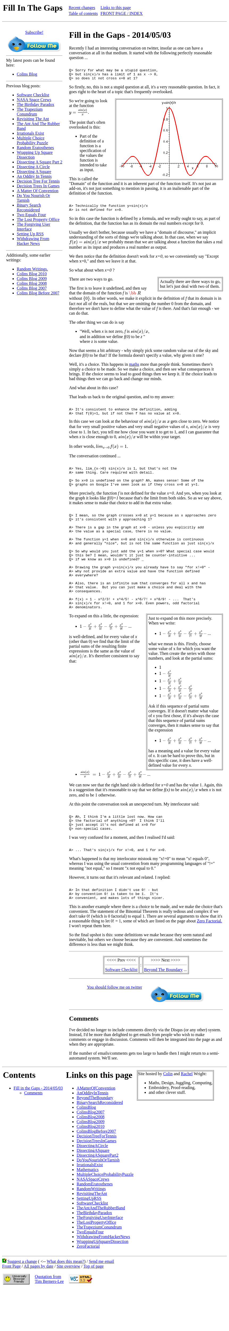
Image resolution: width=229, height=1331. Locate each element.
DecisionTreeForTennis (96, 1177)
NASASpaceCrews (93, 1220)
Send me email (101, 1303)
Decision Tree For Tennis (38, 181)
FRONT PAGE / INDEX (121, 13)
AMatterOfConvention (96, 1129)
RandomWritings (91, 1230)
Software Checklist (33, 95)
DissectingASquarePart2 (97, 1196)
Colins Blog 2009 (32, 278)
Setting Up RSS (30, 234)
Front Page (11, 1307)
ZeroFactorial (88, 1287)
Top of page (93, 1307)
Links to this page (115, 7)
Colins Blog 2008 (32, 283)
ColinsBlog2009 (90, 1163)
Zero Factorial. (209, 962)
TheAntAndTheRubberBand (101, 1249)
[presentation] (79, 115)
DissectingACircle (92, 1187)
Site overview (68, 1307)
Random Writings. (32, 269)
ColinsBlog (86, 1149)
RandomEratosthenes (95, 1225)
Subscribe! (34, 32)
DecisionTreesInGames (96, 1182)
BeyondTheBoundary (95, 1139)
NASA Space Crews (34, 99)
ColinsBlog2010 (90, 1168)
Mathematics (88, 1211)
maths (134, 370)
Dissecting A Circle (33, 167)
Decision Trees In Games (38, 186)
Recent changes (82, 7)
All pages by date (38, 1307)
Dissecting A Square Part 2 (39, 162)
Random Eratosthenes (35, 147)
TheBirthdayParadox (94, 1254)
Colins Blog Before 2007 (38, 293)
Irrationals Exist (30, 133)
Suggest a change (22, 1303)
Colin (168, 1115)
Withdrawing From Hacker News (33, 241)
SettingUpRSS (89, 1240)
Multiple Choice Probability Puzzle (32, 140)
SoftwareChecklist (92, 1244)
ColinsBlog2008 (90, 1158)
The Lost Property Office (38, 219)
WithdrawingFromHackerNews (103, 1278)
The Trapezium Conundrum (30, 111)
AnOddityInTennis (92, 1134)
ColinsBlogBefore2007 (96, 1172)
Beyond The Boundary (163, 1011)
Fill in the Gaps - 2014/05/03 (38, 1129)
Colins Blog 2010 (32, 274)
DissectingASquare (93, 1192)
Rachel (187, 1115)
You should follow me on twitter (114, 1028)
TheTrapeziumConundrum (99, 1268)
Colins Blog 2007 (32, 288)
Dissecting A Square (34, 171)
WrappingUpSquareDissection (102, 1283)
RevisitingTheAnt (92, 1235)
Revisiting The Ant (33, 119)
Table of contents (83, 13)
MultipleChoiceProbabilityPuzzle (105, 1216)
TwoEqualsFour (90, 1273)
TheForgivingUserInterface (100, 1259)
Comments (33, 1134)
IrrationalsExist (90, 1206)
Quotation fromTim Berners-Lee (49, 1320)
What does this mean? (65, 1303)
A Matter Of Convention (37, 190)
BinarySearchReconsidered (100, 1144)
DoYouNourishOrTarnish (98, 1201)
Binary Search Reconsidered (29, 207)
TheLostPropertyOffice (96, 1264)
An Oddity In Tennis (34, 176)
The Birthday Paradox (35, 104)
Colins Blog (27, 74)
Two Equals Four (31, 214)
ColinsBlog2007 (90, 1153)
